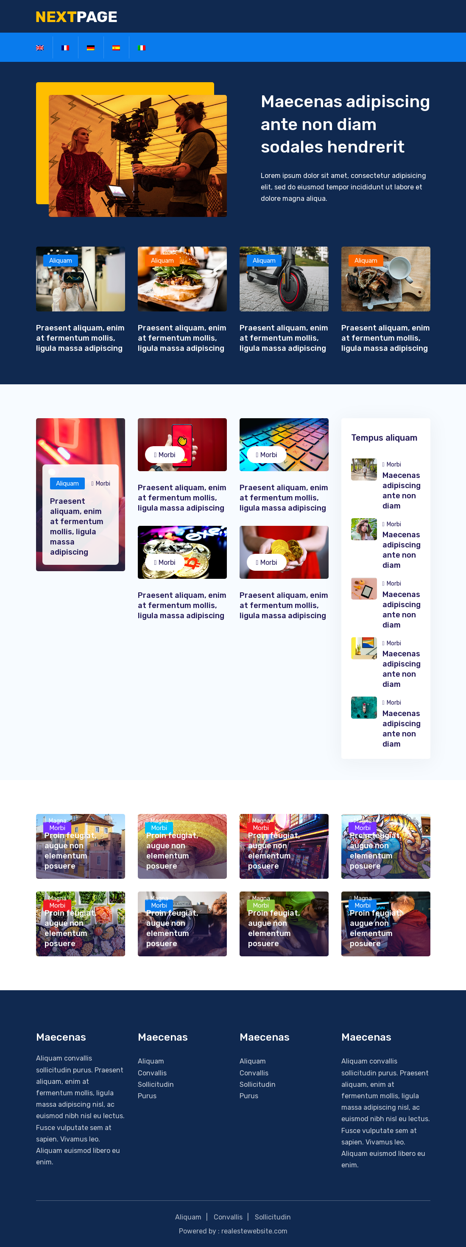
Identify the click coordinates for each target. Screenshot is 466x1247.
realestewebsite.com (254, 1231)
